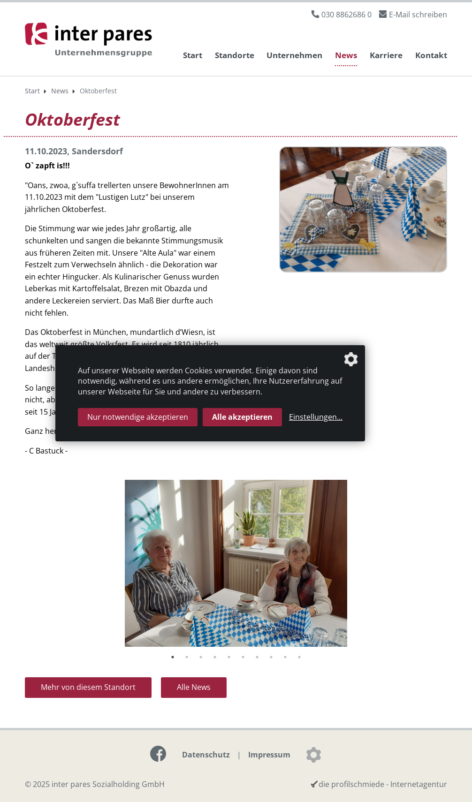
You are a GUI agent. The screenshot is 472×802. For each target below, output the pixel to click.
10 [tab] (299, 657)
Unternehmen (294, 55)
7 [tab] (257, 657)
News (346, 55)
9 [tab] (285, 657)
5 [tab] (229, 657)
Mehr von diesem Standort (88, 687)
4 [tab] (215, 657)
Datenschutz (206, 754)
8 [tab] (271, 657)
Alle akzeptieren (242, 417)
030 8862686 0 (346, 14)
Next (454, 564)
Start (192, 55)
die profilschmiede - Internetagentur (383, 784)
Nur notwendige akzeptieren (137, 417)
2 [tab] (186, 657)
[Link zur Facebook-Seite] (158, 754)
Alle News (194, 687)
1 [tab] (172, 657)
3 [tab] (201, 657)
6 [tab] (243, 657)
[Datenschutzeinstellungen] (313, 754)
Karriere (386, 55)
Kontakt (431, 55)
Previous (18, 564)
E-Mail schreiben (418, 14)
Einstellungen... (316, 417)
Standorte (234, 55)
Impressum (269, 754)
